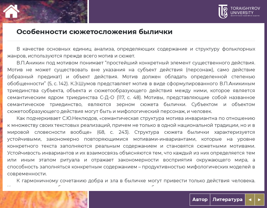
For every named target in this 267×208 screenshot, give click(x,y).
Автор (200, 199)
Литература (228, 199)
